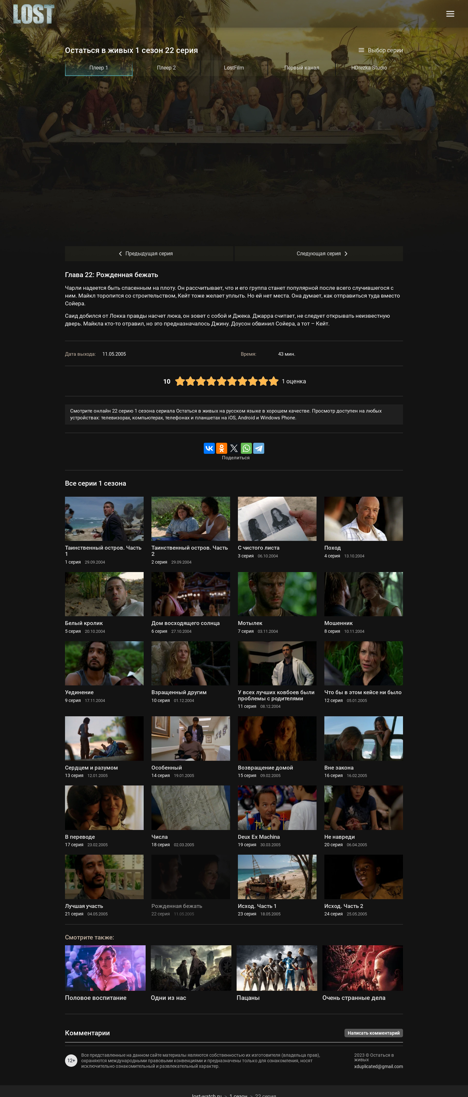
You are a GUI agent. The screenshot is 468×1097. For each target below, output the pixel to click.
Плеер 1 (98, 68)
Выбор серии (380, 50)
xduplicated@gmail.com (378, 1066)
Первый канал (301, 68)
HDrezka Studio (369, 68)
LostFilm (234, 68)
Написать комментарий (374, 1033)
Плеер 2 (166, 68)
